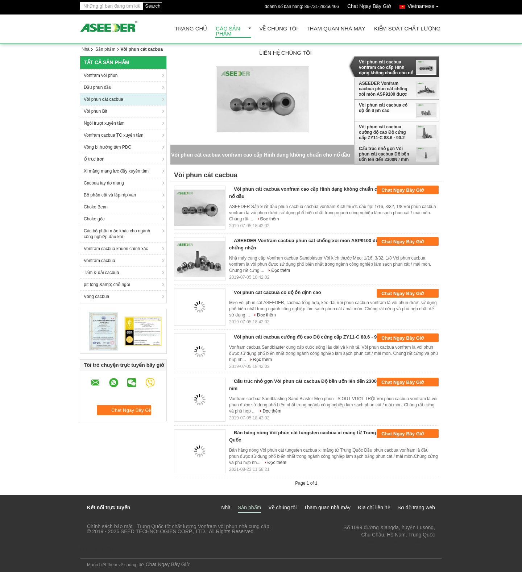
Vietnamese (424, 5)
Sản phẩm (105, 49)
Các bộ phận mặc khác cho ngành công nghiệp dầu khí (117, 233)
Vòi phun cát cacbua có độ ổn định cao (383, 108)
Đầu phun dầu (97, 87)
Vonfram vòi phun (100, 75)
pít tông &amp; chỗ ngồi (107, 284)
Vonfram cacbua (99, 260)
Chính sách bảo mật (110, 526)
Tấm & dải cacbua (101, 272)
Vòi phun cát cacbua (103, 99)
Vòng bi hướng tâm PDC (107, 147)
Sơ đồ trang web (416, 507)
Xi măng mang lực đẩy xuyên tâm (116, 171)
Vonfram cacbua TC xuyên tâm (114, 135)
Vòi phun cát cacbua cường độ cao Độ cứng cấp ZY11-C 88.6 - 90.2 (382, 132)
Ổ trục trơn (94, 159)
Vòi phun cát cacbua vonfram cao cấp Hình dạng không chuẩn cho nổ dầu (386, 67)
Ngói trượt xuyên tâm (104, 123)
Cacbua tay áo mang (104, 183)
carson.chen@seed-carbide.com (398, 542)
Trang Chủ (191, 29)
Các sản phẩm (228, 31)
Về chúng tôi (278, 29)
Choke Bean (96, 207)
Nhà (86, 49)
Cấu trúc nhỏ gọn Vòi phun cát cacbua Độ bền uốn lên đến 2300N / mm (384, 154)
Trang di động (98, 549)
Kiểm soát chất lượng (407, 29)
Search (152, 6)
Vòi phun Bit (95, 111)
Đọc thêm (269, 218)
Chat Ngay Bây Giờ (369, 6)
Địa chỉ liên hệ (374, 507)
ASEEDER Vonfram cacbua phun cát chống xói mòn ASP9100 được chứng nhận (383, 89)
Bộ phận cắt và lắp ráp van (110, 195)
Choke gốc (94, 218)
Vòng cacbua (96, 296)
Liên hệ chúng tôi (285, 53)
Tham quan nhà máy (335, 29)
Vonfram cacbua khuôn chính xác (116, 248)
